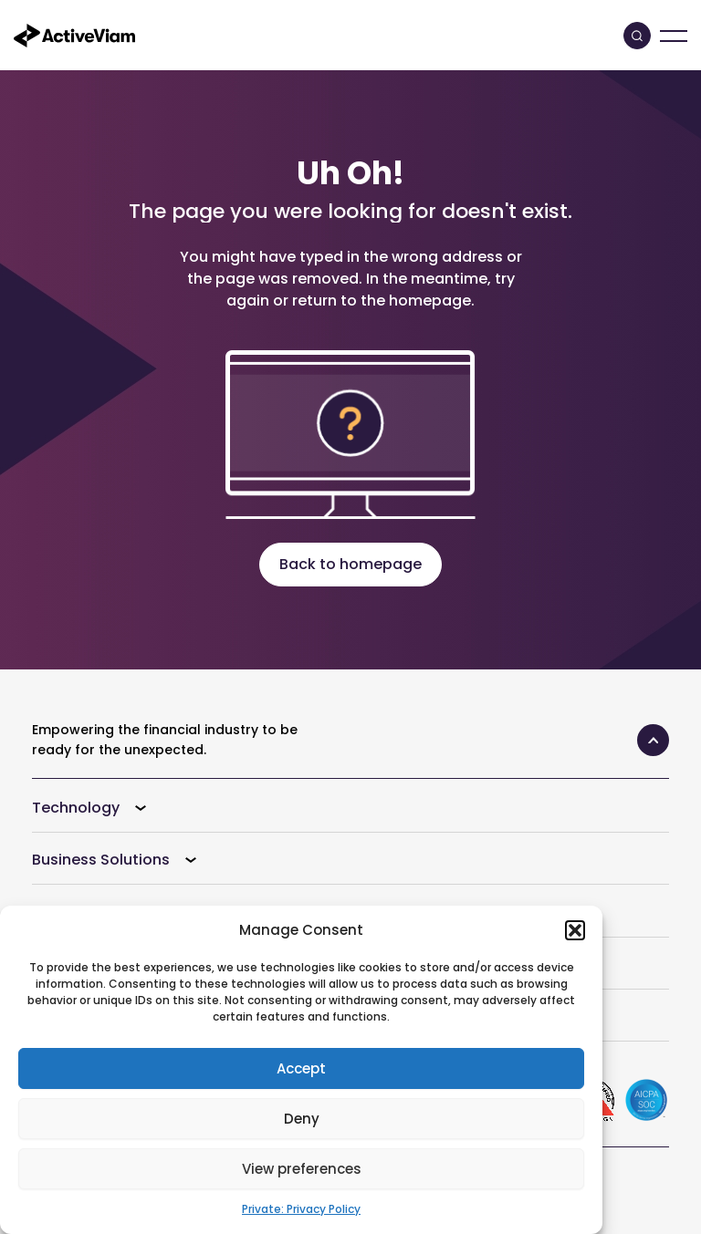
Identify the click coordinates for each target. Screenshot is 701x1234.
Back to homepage (350, 564)
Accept (301, 1068)
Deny (301, 1118)
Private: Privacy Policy (301, 1209)
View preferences (301, 1168)
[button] (575, 930)
